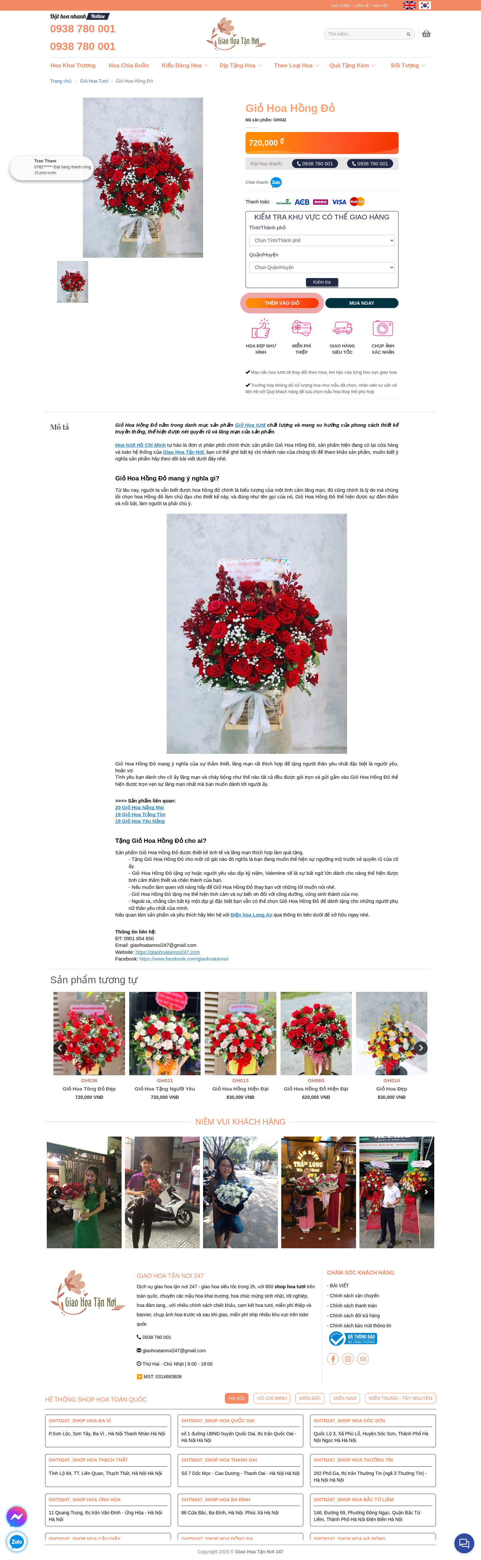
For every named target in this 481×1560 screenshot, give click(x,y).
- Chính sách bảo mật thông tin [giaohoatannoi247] (359, 1325)
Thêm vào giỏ (282, 303)
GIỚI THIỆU (340, 6)
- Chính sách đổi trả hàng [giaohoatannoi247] (353, 1315)
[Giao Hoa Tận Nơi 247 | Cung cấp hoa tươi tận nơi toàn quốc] (369, 34)
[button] (60, 1048)
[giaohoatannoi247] (220, 34)
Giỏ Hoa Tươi (94, 81)
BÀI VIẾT (380, 6)
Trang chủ (60, 81)
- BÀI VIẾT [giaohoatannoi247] (338, 1285)
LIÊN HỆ (362, 6)
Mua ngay (361, 303)
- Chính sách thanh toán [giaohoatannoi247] (352, 1305)
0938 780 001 (83, 29)
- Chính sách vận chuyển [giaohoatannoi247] (353, 1295)
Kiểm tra (322, 282)
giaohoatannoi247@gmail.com (171, 1350)
